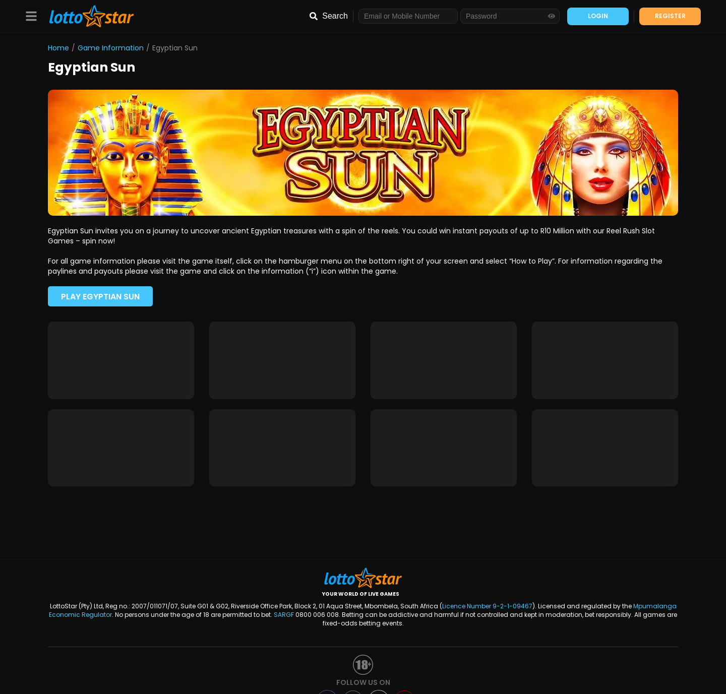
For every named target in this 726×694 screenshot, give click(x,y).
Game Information (111, 48)
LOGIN (598, 16)
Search (335, 16)
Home (58, 48)
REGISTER (670, 16)
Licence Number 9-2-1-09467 (487, 606)
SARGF (284, 614)
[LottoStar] (86, 16)
